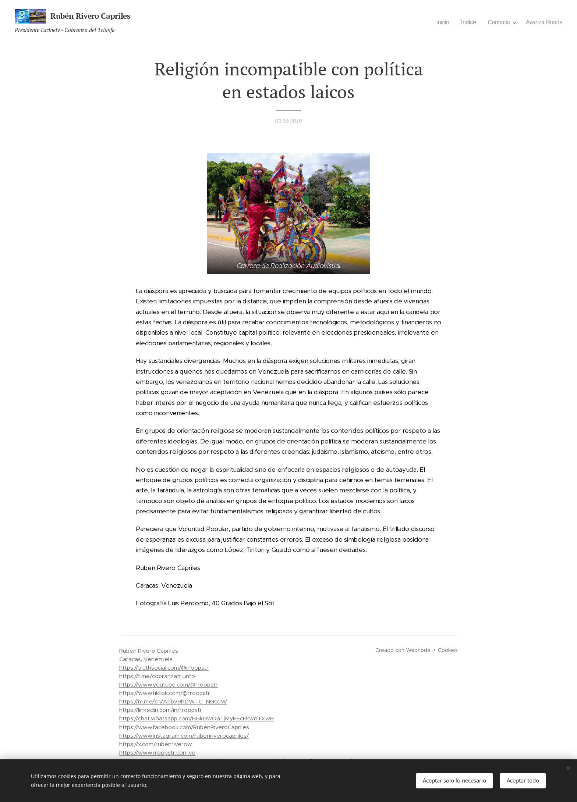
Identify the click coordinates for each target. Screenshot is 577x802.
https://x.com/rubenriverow (155, 744)
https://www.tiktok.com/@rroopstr (164, 692)
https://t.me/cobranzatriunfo (157, 676)
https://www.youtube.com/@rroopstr (168, 684)
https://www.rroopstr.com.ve (157, 752)
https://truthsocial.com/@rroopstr (164, 667)
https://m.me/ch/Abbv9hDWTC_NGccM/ (173, 701)
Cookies (448, 650)
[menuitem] (439, 22)
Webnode (418, 650)
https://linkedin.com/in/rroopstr (160, 709)
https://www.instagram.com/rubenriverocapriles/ (184, 735)
